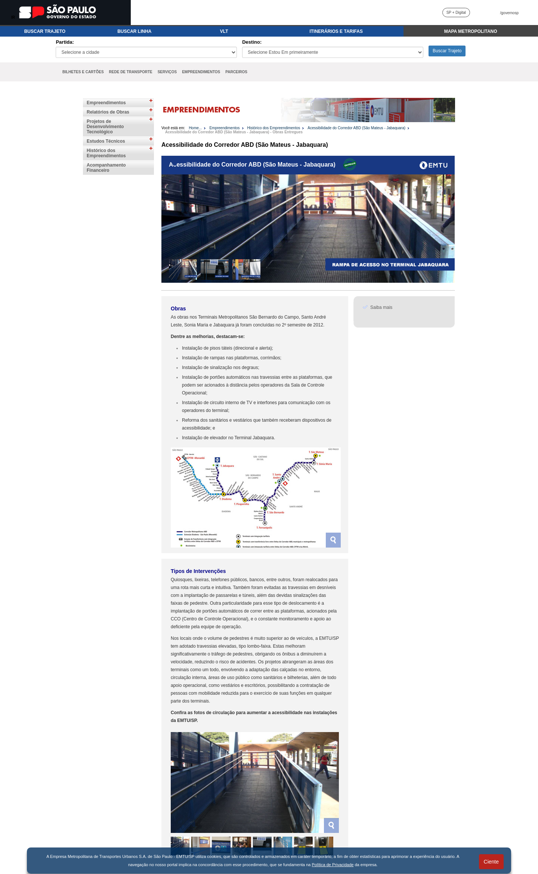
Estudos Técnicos (106, 141)
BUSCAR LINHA (134, 31)
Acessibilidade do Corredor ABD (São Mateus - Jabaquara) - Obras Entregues (234, 132)
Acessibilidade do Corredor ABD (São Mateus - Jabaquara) (356, 128)
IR (13, 17)
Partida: (65, 42)
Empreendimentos (106, 102)
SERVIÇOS (167, 72)
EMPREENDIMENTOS (201, 72)
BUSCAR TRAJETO (44, 31)
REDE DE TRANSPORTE (130, 72)
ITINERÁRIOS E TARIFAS (335, 31)
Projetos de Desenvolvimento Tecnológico (105, 126)
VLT (224, 31)
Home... (195, 128)
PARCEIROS (236, 72)
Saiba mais (381, 307)
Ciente (491, 862)
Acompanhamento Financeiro (106, 167)
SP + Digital (456, 12)
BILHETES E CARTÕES (83, 72)
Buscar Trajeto (447, 50)
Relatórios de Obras (108, 112)
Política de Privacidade (333, 864)
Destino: (252, 42)
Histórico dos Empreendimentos (106, 153)
